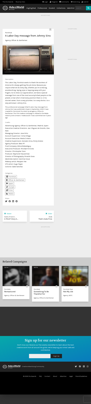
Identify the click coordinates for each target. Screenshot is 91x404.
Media (9, 194)
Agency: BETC (67, 295)
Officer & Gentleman (19, 40)
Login (45, 2)
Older (49, 214)
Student (52, 8)
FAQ (40, 376)
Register (54, 2)
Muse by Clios (20, 2)
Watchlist (70, 8)
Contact (47, 376)
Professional (42, 8)
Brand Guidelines (81, 376)
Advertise (63, 376)
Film (9, 190)
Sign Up (56, 356)
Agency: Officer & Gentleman (14, 295)
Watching (75, 2)
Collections (61, 8)
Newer (8, 214)
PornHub (8, 33)
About (55, 376)
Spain (9, 183)
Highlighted (31, 8)
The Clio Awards (8, 2)
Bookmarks (64, 2)
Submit (85, 2)
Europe (10, 187)
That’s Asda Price (45, 219)
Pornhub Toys (68, 289)
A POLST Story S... (11, 219)
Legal (71, 376)
